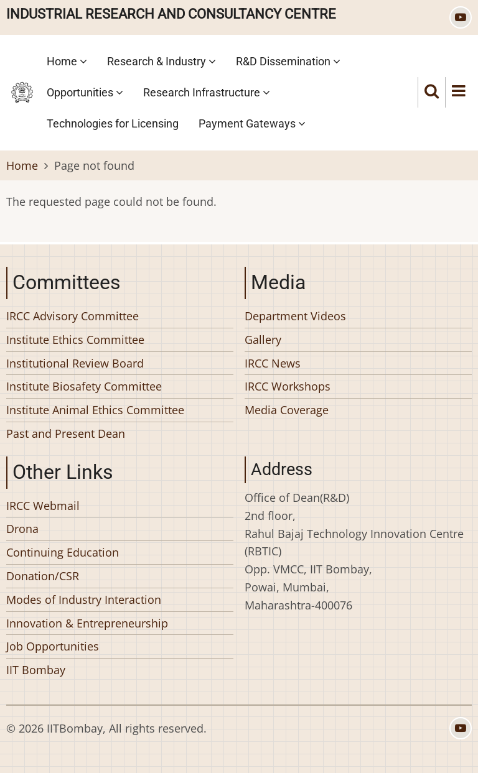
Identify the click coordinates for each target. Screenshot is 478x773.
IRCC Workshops (287, 386)
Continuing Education (62, 552)
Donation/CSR (42, 575)
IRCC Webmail (43, 505)
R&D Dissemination (288, 61)
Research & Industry (161, 61)
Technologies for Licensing (113, 123)
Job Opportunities (52, 646)
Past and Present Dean (65, 433)
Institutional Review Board (75, 363)
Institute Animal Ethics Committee (95, 409)
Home (67, 61)
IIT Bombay (35, 669)
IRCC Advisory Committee (72, 315)
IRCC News (273, 363)
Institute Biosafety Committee (84, 386)
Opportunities (85, 92)
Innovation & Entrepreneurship (87, 623)
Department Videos (295, 315)
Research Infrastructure (206, 92)
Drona (22, 528)
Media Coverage (287, 409)
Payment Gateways (252, 123)
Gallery (263, 339)
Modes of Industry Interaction (83, 599)
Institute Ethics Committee (75, 339)
